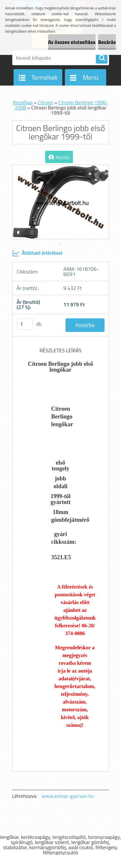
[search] (101, 58)
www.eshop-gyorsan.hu (68, 796)
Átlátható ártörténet (37, 253)
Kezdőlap (23, 102)
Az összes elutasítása (72, 42)
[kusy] (25, 324)
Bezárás (107, 42)
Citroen (45, 102)
